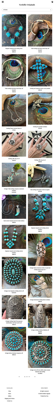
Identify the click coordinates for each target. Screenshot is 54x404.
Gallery (9, 396)
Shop (9, 391)
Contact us (9, 401)
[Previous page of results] (19, 376)
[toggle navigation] (3, 2)
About (9, 393)
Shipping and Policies (10, 398)
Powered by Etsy (44, 396)
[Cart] (52, 2)
